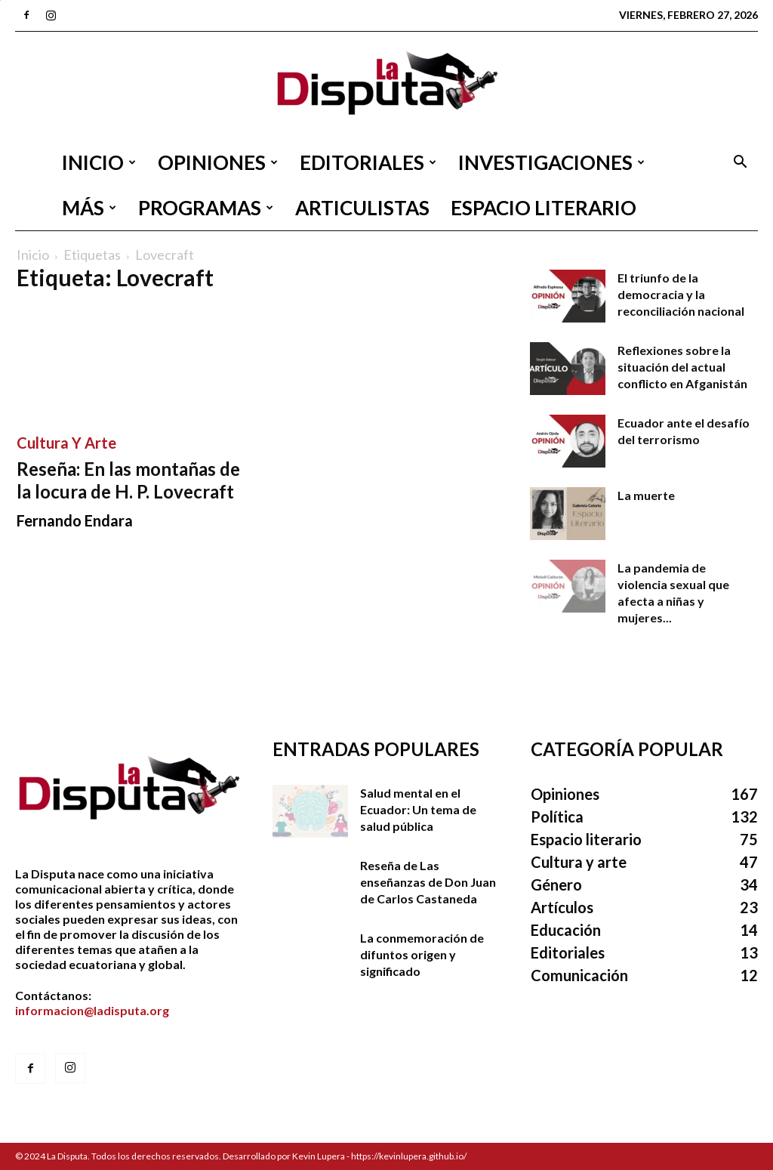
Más (89, 208)
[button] (740, 163)
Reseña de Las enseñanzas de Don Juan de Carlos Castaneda (428, 882)
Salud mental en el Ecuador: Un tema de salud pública (418, 809)
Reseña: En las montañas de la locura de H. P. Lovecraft (128, 480)
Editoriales (368, 162)
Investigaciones (551, 162)
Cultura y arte (66, 443)
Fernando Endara (75, 520)
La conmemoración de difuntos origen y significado (422, 954)
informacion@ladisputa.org (92, 1010)
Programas (205, 208)
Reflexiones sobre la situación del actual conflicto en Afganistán (682, 367)
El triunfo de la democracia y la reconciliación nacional (680, 294)
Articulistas (362, 208)
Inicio (99, 162)
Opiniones (218, 162)
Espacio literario (543, 208)
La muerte (646, 495)
